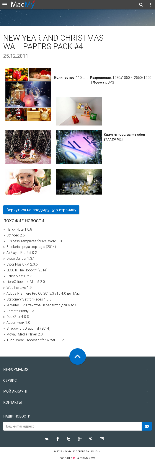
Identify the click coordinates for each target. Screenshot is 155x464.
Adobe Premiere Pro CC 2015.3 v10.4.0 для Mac (43, 294)
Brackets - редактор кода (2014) (31, 247)
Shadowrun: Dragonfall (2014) (28, 328)
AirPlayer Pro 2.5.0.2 (22, 253)
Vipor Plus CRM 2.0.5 (22, 264)
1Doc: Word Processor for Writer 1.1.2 (35, 340)
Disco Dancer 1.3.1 (21, 259)
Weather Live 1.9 (19, 288)
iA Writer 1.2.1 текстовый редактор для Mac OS (43, 305)
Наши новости (17, 416)
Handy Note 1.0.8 (19, 229)
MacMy (66, 451)
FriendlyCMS (88, 458)
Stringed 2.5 (16, 235)
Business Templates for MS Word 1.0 (34, 241)
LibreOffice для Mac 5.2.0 (26, 282)
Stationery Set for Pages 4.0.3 (29, 299)
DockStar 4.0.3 (18, 317)
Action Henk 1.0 (18, 323)
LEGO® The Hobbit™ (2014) (27, 270)
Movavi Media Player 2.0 (25, 334)
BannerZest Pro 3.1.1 (22, 276)
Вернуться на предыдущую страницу (41, 209)
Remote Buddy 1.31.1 (23, 311)
